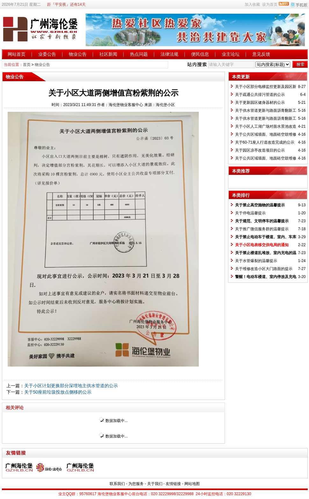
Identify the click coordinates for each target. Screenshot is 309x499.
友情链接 (173, 483)
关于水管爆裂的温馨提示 (256, 261)
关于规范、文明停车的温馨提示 (262, 221)
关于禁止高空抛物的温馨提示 (260, 205)
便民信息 (200, 54)
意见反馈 (261, 54)
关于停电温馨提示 (250, 213)
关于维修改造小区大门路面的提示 (263, 269)
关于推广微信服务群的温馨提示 (262, 229)
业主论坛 (231, 54)
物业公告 (78, 54)
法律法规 (169, 54)
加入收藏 (252, 4)
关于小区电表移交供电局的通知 (262, 245)
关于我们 (154, 483)
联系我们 (117, 483)
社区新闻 (108, 54)
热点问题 (139, 54)
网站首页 (16, 54)
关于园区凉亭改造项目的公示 (260, 150)
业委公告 (47, 54)
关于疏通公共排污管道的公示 (260, 94)
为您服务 (136, 483)
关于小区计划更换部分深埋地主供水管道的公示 (71, 385)
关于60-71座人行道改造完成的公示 (265, 142)
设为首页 (269, 4)
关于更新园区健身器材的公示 (260, 102)
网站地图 (192, 483)
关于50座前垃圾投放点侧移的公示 (58, 392)
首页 (27, 64)
